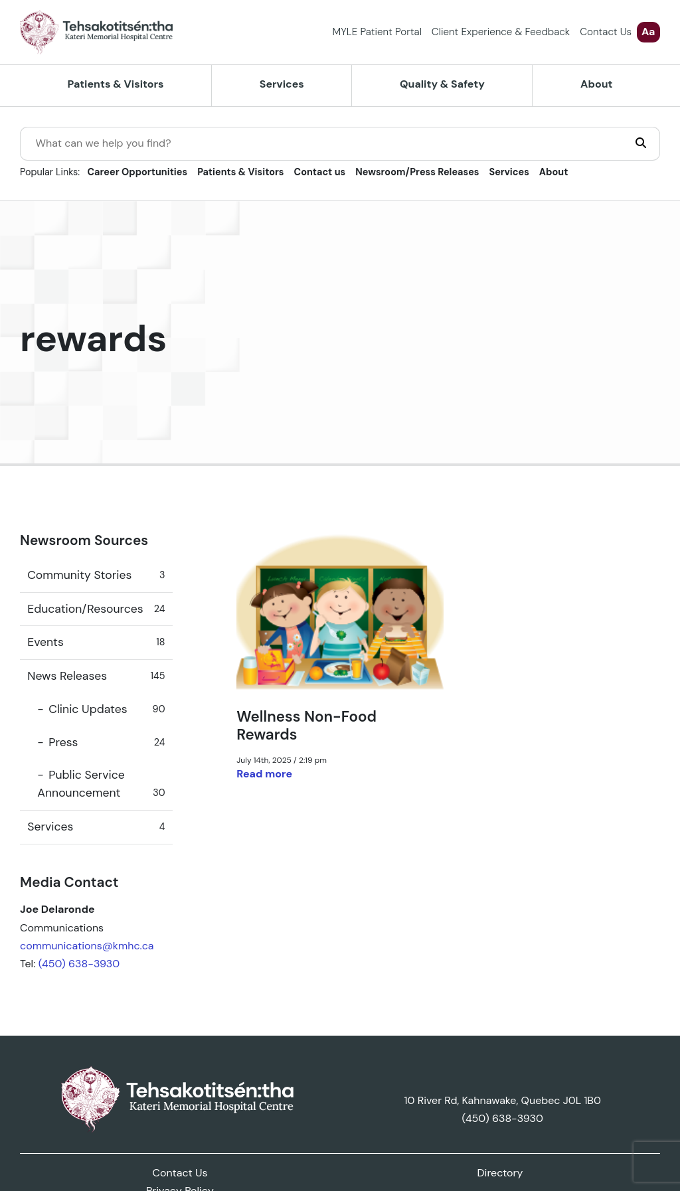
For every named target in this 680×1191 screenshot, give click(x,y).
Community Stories (96, 575)
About (596, 84)
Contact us (320, 172)
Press (106, 743)
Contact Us (606, 32)
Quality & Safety (442, 84)
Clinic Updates (106, 709)
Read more (264, 774)
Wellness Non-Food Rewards (306, 725)
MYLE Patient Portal (377, 32)
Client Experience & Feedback (501, 32)
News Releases (96, 676)
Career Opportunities (138, 172)
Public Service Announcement (101, 784)
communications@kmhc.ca (87, 946)
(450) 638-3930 (79, 964)
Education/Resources (96, 609)
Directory (500, 1173)
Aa (648, 32)
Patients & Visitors (116, 84)
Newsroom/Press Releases (417, 172)
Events (96, 642)
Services (282, 84)
